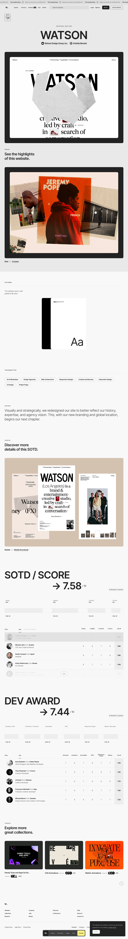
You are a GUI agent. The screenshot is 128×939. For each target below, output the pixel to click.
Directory (23, 7)
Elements (7, 916)
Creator (53, 933)
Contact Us (80, 916)
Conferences (56, 913)
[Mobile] (64, 502)
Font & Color (60, 933)
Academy (32, 7)
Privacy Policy (27, 927)
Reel (6, 261)
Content (15, 262)
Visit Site (81, 933)
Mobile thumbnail (21, 550)
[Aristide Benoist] (78, 43)
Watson (64, 35)
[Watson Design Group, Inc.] (54, 43)
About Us (79, 913)
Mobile (7, 550)
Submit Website (116, 7)
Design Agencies (30, 379)
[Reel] (64, 212)
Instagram (81, 927)
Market (44, 7)
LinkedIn (89, 927)
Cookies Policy (9, 927)
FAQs (78, 910)
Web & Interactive (47, 379)
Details (67, 933)
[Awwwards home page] (46, 933)
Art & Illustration (12, 379)
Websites (7, 910)
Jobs (39, 7)
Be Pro (106, 7)
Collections (8, 913)
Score (73, 933)
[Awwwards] (7, 7)
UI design (10, 385)
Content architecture (86, 379)
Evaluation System (116, 589)
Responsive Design (66, 379)
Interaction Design (105, 379)
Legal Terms (18, 927)
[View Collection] (24, 855)
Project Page (23, 385)
